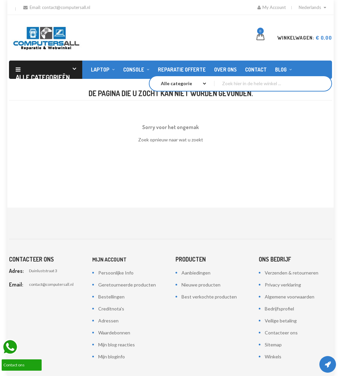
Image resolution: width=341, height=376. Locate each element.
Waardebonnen (114, 332)
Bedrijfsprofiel (279, 308)
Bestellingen (111, 296)
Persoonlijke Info (116, 273)
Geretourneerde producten (127, 284)
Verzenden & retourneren (291, 273)
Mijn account (109, 259)
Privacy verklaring (283, 284)
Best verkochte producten (209, 296)
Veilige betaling (281, 320)
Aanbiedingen (195, 273)
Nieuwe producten (200, 284)
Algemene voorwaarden (289, 296)
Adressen (108, 320)
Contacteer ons (281, 332)
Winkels (273, 356)
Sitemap (273, 344)
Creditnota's (111, 308)
